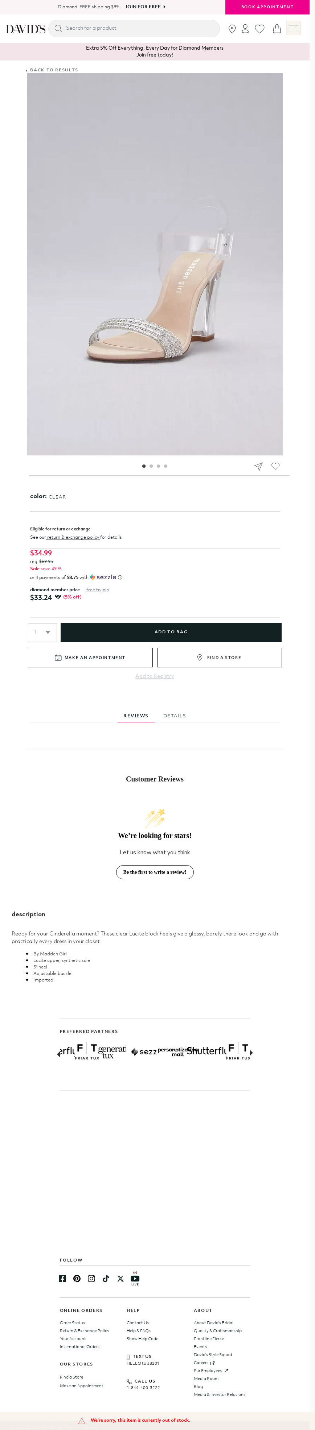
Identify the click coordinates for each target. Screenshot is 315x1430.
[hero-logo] (25, 28)
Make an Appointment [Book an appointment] (81, 1386)
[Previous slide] (56, 1053)
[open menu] (293, 28)
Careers (204, 1363)
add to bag (171, 632)
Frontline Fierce (209, 1339)
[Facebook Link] (62, 1278)
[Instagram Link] (91, 1278)
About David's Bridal (213, 1323)
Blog (198, 1387)
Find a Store (71, 1377)
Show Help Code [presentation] (142, 1339)
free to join (97, 590)
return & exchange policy (73, 537)
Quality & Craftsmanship (218, 1331)
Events (200, 1347)
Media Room (206, 1379)
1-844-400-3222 (143, 1388)
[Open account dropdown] (245, 28)
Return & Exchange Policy (84, 1331)
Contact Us (138, 1323)
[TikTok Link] (106, 1278)
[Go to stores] (232, 29)
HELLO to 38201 (143, 1364)
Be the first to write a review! (155, 872)
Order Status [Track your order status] (72, 1323)
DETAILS (175, 716)
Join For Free (143, 7)
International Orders (79, 1347)
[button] (42, 632)
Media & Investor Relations (219, 1395)
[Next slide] (253, 1053)
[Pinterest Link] (77, 1278)
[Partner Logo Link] (81, 1052)
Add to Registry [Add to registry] (154, 676)
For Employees (211, 1371)
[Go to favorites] (259, 29)
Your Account (73, 1339)
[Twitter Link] (120, 1278)
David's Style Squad (213, 1355)
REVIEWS (136, 716)
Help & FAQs (139, 1331)
